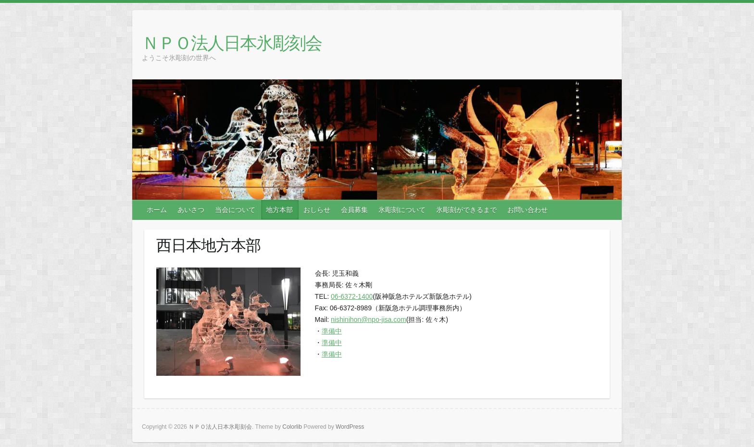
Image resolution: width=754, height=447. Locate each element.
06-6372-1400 (352, 296)
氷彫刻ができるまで (466, 210)
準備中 (332, 331)
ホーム (157, 210)
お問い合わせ (527, 210)
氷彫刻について (402, 210)
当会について (235, 210)
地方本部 (279, 210)
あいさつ (190, 210)
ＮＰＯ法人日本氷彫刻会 (232, 42)
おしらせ (316, 210)
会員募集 (354, 210)
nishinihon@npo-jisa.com (368, 319)
